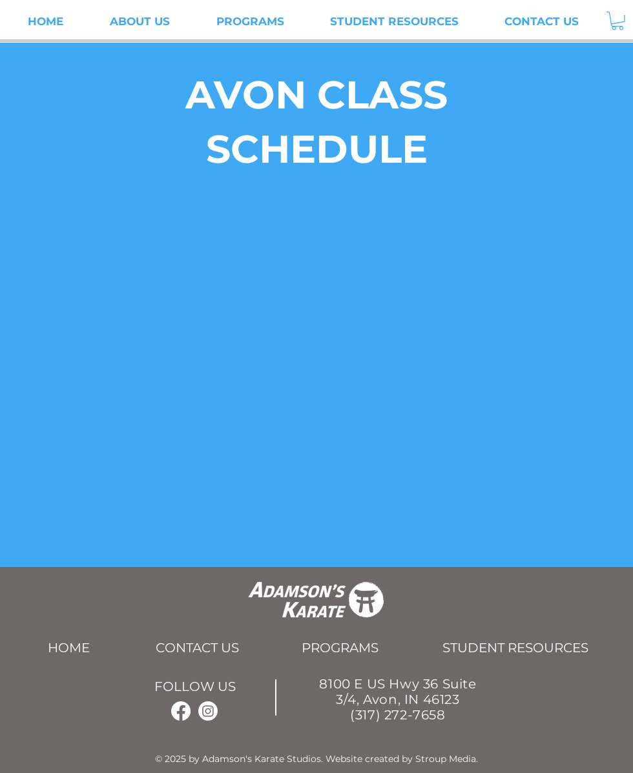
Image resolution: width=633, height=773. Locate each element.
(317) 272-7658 (397, 715)
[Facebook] (181, 711)
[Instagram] (208, 711)
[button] (617, 21)
